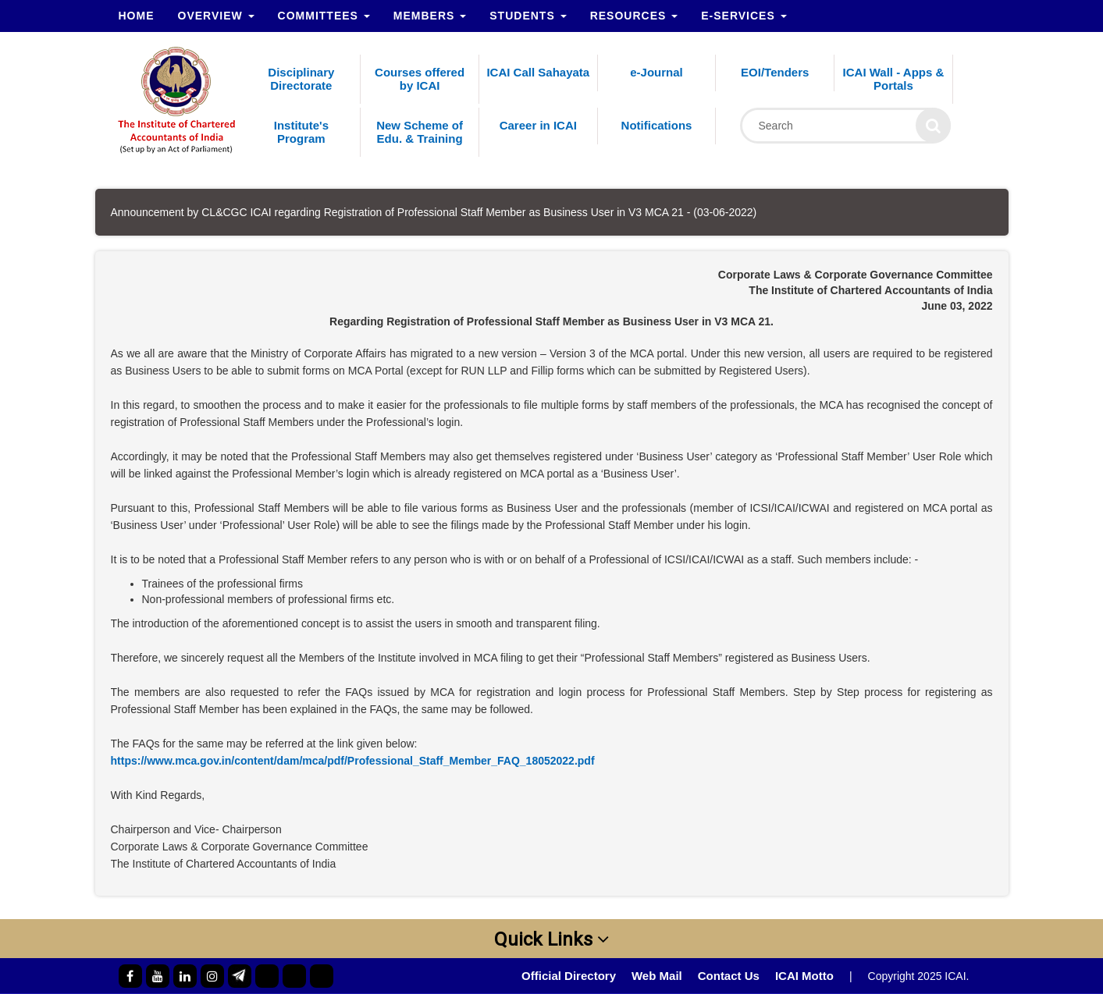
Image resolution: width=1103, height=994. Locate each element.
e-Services (743, 15)
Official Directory (568, 975)
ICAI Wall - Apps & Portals (894, 79)
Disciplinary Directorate (301, 79)
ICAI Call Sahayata (537, 72)
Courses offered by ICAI (419, 79)
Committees (324, 15)
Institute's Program (301, 132)
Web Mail (657, 975)
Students (527, 15)
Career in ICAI (538, 125)
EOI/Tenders (775, 72)
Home (137, 15)
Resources (634, 15)
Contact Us (729, 975)
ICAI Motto (804, 975)
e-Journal (656, 72)
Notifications (656, 125)
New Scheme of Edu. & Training (419, 132)
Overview (216, 15)
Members (429, 15)
